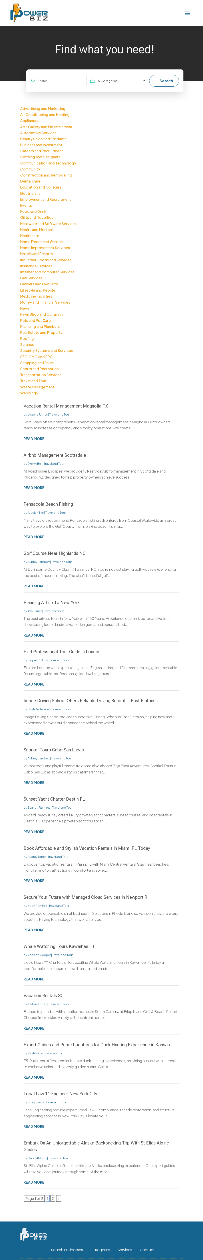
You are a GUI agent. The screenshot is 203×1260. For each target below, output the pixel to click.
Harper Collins (37, 660)
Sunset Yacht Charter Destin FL (54, 799)
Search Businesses (67, 1250)
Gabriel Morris (37, 1158)
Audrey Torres (37, 856)
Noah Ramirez (37, 905)
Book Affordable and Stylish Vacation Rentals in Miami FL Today (87, 848)
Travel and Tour (59, 414)
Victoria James (38, 414)
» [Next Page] (59, 1198)
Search (166, 80)
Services (125, 1250)
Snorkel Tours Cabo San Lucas (54, 750)
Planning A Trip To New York (52, 602)
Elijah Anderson (38, 709)
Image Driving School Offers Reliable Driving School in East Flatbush (91, 700)
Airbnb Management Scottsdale (55, 455)
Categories (100, 1250)
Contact (147, 1250)
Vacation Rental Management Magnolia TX (66, 406)
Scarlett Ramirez (39, 807)
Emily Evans (36, 1102)
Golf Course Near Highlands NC (55, 553)
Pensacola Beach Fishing (48, 504)
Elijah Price (35, 1053)
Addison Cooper (39, 955)
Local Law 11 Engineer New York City (60, 1093)
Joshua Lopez (37, 1004)
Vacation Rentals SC (44, 995)
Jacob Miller (36, 512)
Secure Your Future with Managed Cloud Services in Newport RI (86, 897)
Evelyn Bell (35, 463)
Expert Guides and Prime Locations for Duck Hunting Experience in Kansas (97, 1044)
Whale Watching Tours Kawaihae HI (59, 946)
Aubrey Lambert (39, 562)
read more (34, 438)
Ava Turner (35, 611)
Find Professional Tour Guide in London (62, 651)
